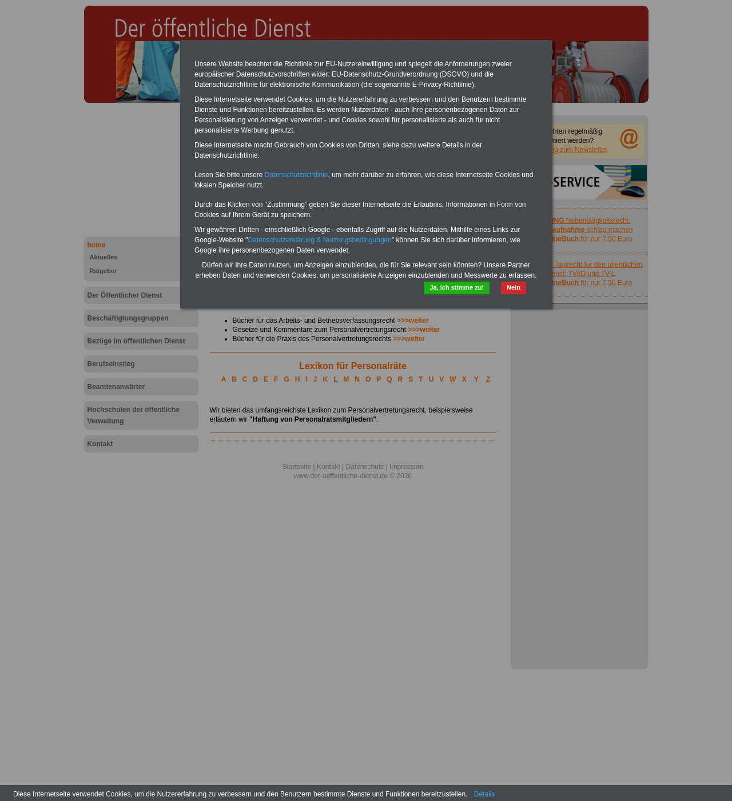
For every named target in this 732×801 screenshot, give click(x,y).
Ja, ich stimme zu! (456, 287)
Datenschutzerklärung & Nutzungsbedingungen (320, 240)
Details (484, 794)
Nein (513, 287)
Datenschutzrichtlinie (296, 175)
